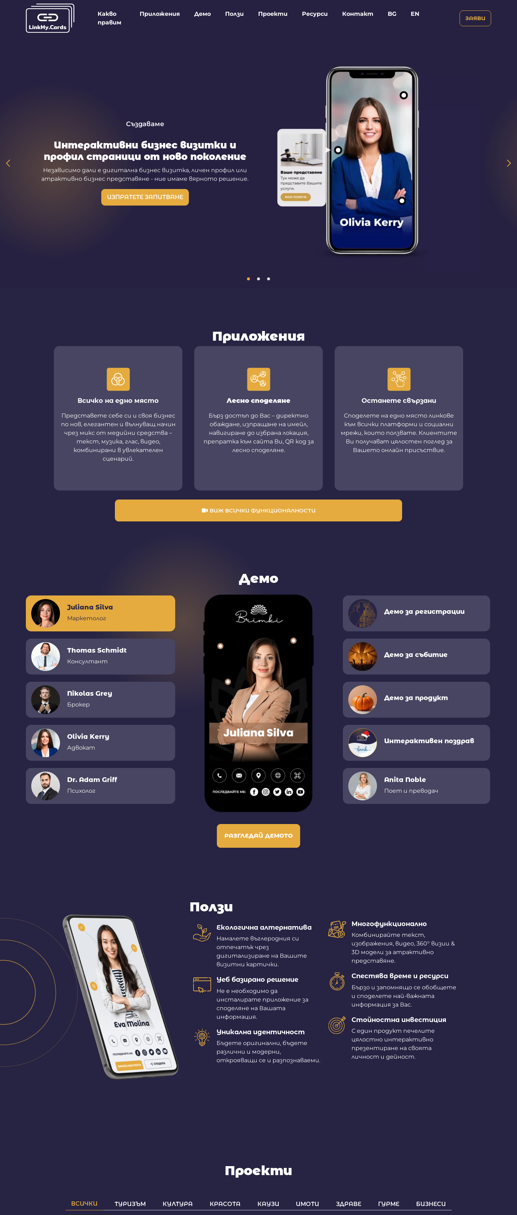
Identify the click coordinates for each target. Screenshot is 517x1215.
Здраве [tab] (348, 1203)
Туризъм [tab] (130, 1203)
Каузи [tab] (268, 1203)
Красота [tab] (225, 1203)
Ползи (234, 13)
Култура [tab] (178, 1203)
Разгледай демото (258, 835)
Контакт (357, 13)
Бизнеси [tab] (431, 1203)
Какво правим (109, 18)
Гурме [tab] (388, 1203)
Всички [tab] (84, 1203)
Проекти (273, 13)
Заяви (475, 18)
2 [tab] (258, 278)
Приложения (160, 13)
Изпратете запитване (145, 197)
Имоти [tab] (307, 1203)
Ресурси (315, 13)
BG (392, 13)
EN (415, 13)
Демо (202, 13)
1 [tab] (248, 278)
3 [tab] (268, 278)
